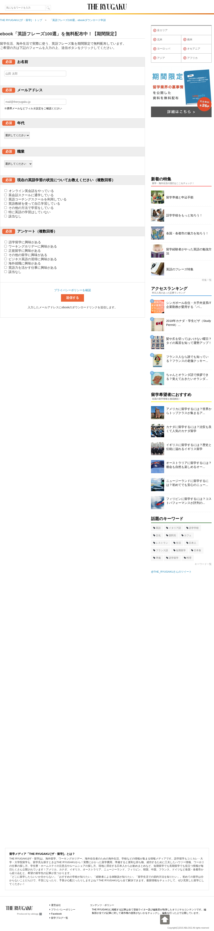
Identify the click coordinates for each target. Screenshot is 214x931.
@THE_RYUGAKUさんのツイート (171, 571)
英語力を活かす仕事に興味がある (30, 267)
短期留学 (179, 550)
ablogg (36, 914)
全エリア (160, 30)
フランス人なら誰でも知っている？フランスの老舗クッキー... (187, 358)
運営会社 (56, 905)
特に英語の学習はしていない (27, 212)
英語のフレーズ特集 (179, 269)
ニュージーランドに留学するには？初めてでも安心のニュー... (187, 483)
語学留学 (172, 557)
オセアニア (191, 49)
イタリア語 (173, 528)
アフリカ (190, 58)
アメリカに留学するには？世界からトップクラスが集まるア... (189, 411)
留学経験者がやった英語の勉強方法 (189, 251)
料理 (187, 557)
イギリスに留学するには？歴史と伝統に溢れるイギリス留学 (189, 447)
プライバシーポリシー (63, 909)
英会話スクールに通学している (29, 195)
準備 (157, 557)
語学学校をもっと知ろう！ (184, 215)
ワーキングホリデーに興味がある (30, 246)
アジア (159, 58)
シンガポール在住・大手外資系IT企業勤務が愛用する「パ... (188, 305)
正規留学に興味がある (22, 250)
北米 (157, 39)
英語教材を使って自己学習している (32, 203)
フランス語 (160, 550)
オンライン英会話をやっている (29, 191)
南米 (187, 39)
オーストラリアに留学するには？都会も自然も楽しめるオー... (189, 465)
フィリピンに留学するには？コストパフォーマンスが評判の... (189, 500)
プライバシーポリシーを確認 (72, 290)
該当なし (12, 216)
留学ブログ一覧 (59, 917)
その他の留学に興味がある (25, 255)
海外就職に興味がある (22, 263)
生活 (177, 542)
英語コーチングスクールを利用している (35, 199)
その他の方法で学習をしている (29, 208)
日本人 (191, 542)
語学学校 (192, 528)
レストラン (160, 542)
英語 (157, 528)
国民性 (171, 535)
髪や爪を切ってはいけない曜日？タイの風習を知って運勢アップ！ (189, 340)
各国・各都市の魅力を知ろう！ (187, 233)
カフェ (186, 535)
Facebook (56, 913)
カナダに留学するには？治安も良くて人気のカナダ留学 (189, 429)
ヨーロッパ (161, 49)
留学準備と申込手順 (179, 197)
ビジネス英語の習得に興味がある (30, 259)
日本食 (196, 550)
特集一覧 (207, 280)
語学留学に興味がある (22, 242)
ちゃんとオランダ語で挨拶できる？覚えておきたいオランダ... (187, 376)
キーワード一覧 (203, 564)
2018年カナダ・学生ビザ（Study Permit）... (188, 322)
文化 (157, 535)
